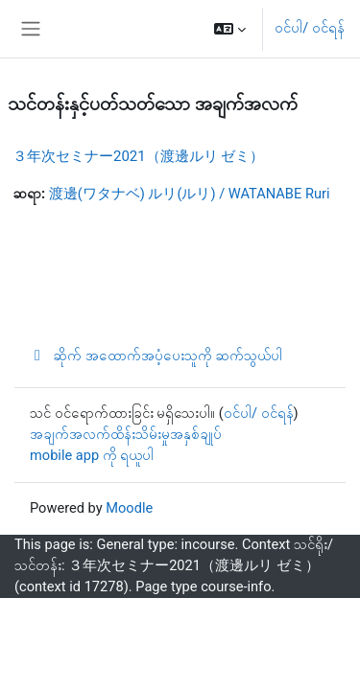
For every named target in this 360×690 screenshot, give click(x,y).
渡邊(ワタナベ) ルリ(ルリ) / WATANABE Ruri (189, 193)
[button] (230, 29)
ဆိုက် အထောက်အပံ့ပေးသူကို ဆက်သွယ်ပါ (156, 355)
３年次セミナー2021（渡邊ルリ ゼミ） (138, 156)
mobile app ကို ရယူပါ (92, 455)
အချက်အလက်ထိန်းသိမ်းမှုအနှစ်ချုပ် (126, 434)
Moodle (129, 508)
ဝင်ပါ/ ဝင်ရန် (310, 27)
